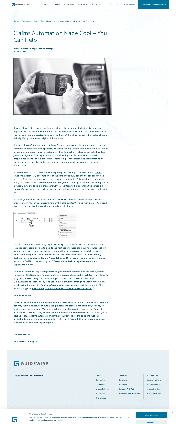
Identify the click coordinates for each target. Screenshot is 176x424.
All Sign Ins (154, 375)
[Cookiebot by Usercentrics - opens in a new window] (14, 419)
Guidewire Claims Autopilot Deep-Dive (50, 257)
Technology (46, 21)
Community (123, 375)
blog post (18, 278)
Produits (46, 4)
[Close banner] (172, 401)
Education (123, 384)
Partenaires (69, 4)
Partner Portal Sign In (155, 393)
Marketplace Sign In (154, 389)
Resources (26, 21)
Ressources (83, 4)
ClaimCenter (20, 281)
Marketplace (100, 393)
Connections (100, 380)
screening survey (97, 319)
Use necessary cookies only (151, 418)
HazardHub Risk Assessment (129, 393)
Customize (151, 411)
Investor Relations (102, 389)
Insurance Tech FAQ (126, 389)
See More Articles (21, 334)
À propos (96, 4)
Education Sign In (153, 384)
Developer (123, 380)
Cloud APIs (91, 281)
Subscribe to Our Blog (23, 341)
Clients (57, 4)
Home (16, 21)
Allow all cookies (151, 403)
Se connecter (130, 4)
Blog (36, 21)
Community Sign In (154, 380)
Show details (34, 414)
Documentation (102, 384)
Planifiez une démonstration (153, 4)
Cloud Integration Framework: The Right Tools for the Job (62, 288)
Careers (98, 375)
